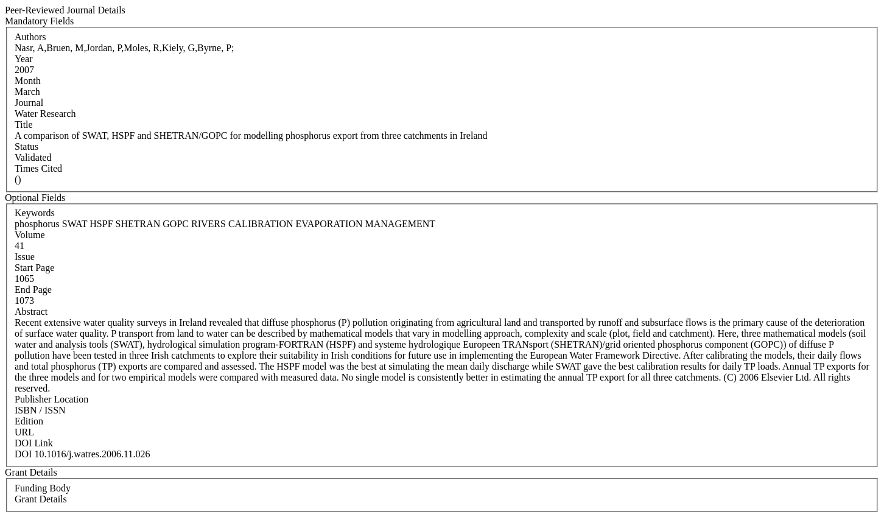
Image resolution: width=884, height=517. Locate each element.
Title (24, 124)
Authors (30, 37)
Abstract (31, 311)
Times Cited (38, 168)
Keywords (35, 213)
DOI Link (34, 443)
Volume (29, 235)
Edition (29, 421)
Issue (25, 256)
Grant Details (41, 499)
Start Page (34, 267)
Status (26, 146)
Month (28, 81)
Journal (29, 102)
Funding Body (43, 488)
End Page (33, 289)
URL (24, 432)
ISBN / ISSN (40, 410)
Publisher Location (51, 399)
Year (23, 59)
